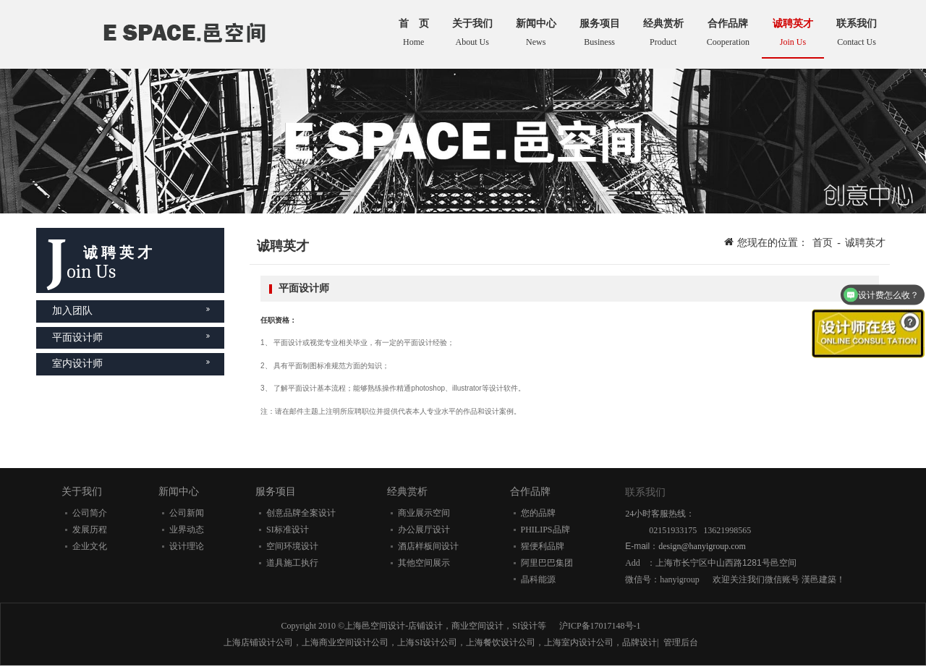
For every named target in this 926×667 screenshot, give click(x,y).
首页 (822, 242)
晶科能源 (538, 579)
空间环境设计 (292, 546)
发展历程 (89, 529)
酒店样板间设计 (428, 546)
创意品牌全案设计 (301, 513)
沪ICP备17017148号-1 (600, 626)
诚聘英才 (865, 242)
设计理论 (186, 546)
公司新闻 (186, 513)
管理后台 (680, 642)
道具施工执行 (292, 563)
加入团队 (131, 310)
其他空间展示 (424, 563)
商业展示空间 (424, 513)
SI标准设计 (287, 529)
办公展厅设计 (424, 529)
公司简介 (89, 513)
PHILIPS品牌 (545, 529)
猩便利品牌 (542, 546)
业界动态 (186, 529)
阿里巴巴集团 (547, 563)
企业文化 (89, 546)
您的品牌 (538, 513)
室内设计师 (131, 363)
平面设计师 (131, 337)
